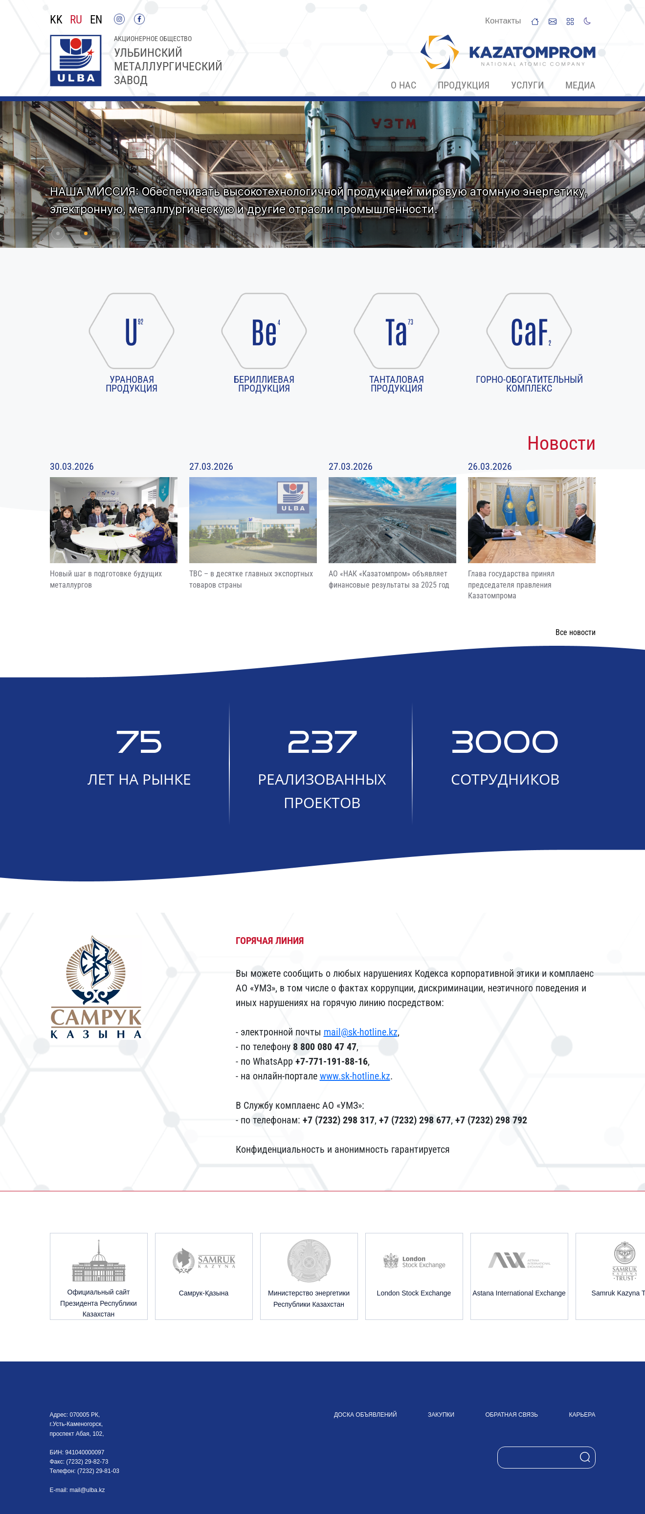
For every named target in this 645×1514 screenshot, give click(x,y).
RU (76, 20)
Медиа (580, 85)
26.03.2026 (490, 466)
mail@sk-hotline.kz (361, 1032)
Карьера (582, 1414)
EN (96, 20)
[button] (41, 171)
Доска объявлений (365, 1414)
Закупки (441, 1414)
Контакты (503, 20)
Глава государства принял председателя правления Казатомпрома (511, 584)
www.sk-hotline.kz (355, 1076)
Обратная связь (512, 1414)
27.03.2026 (211, 466)
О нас (403, 85)
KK (56, 20)
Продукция (463, 85)
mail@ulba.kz (87, 1490)
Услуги (527, 85)
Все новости (576, 632)
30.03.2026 (72, 466)
